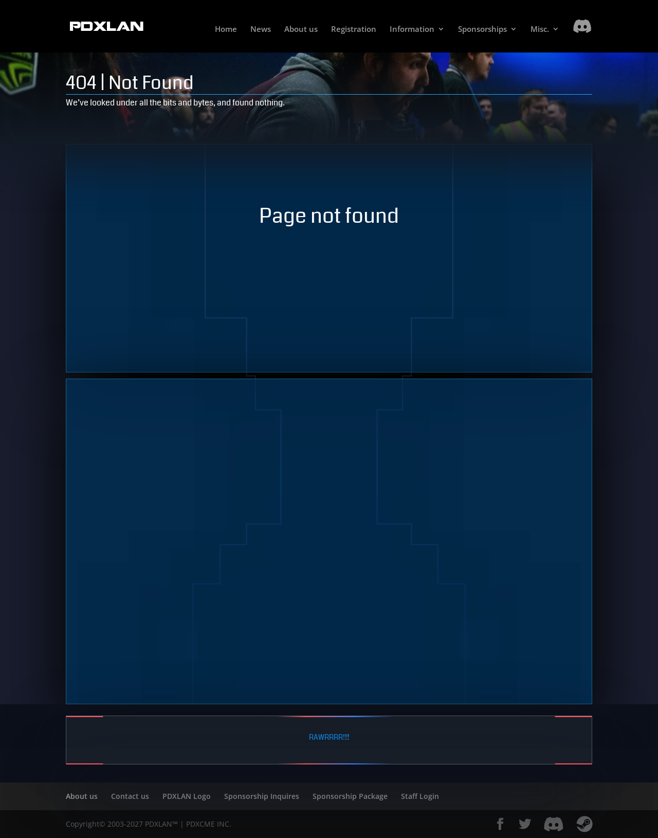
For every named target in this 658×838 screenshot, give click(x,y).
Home (226, 29)
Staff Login (420, 796)
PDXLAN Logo (186, 796)
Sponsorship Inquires (261, 796)
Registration (353, 29)
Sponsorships (482, 29)
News (260, 29)
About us (301, 29)
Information (412, 29)
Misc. (540, 29)
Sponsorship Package (350, 796)
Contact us (130, 796)
